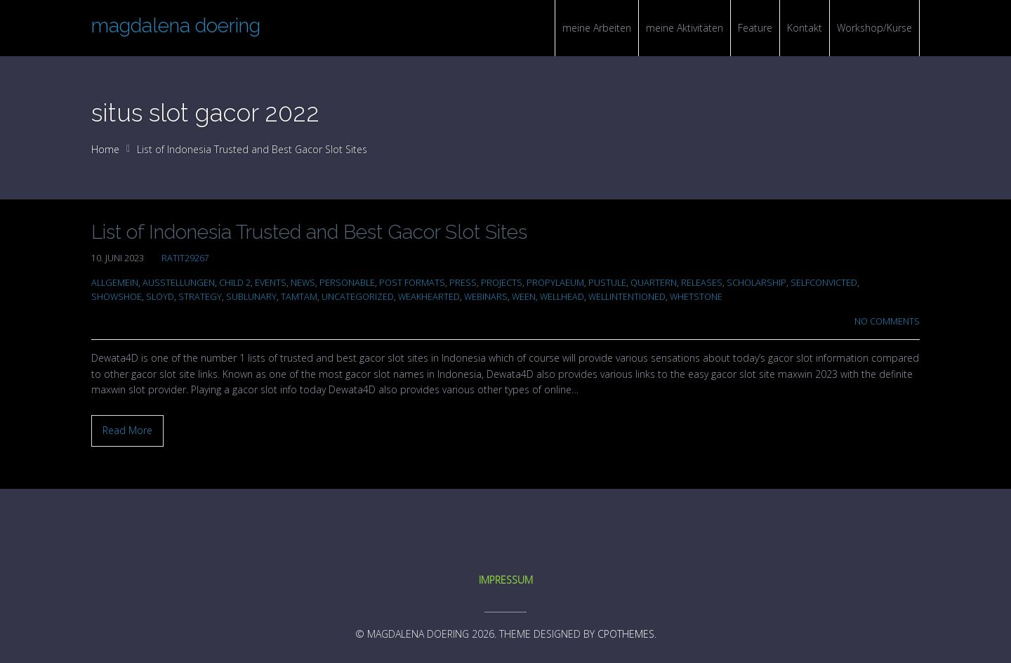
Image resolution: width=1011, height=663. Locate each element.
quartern (653, 283)
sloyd (160, 297)
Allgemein (114, 283)
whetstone (696, 297)
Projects (501, 283)
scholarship (756, 283)
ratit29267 (185, 258)
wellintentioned (627, 297)
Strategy (200, 297)
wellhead (562, 297)
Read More (127, 430)
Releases (701, 283)
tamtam (299, 297)
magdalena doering (175, 25)
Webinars (486, 297)
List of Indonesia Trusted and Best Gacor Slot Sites (309, 232)
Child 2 (235, 283)
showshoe (116, 297)
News (303, 283)
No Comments (887, 321)
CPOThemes (625, 634)
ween (524, 297)
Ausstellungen (179, 283)
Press (463, 283)
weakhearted (429, 297)
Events (270, 283)
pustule (607, 283)
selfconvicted (824, 283)
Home (105, 149)
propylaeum (555, 283)
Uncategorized (358, 297)
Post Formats (412, 283)
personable (347, 283)
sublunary (251, 297)
